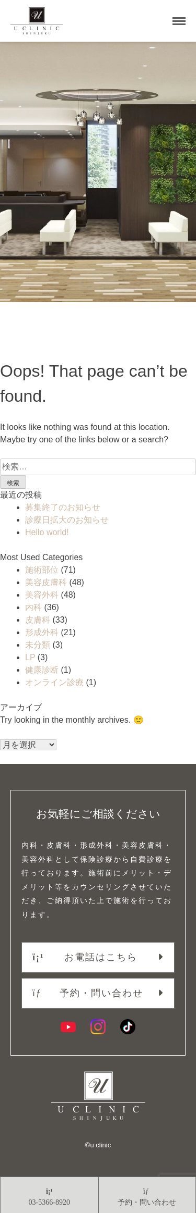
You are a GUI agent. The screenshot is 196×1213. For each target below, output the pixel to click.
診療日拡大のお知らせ (67, 519)
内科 (33, 607)
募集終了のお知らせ (62, 507)
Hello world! (47, 532)
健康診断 (42, 669)
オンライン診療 (54, 682)
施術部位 (42, 569)
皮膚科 (37, 619)
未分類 (37, 644)
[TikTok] (127, 1026)
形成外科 (42, 632)
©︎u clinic (98, 1145)
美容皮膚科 (46, 582)
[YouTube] (68, 1026)
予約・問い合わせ (87, 993)
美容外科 (42, 594)
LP (30, 657)
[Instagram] (98, 1026)
